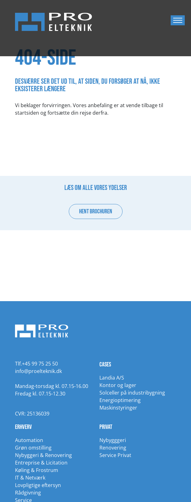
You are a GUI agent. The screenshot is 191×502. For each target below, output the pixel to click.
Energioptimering (120, 400)
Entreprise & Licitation (41, 462)
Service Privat (115, 455)
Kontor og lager (117, 385)
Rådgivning (28, 492)
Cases (105, 364)
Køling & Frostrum (36, 470)
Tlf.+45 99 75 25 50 (36, 363)
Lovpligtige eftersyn (38, 485)
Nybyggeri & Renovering (43, 455)
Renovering (112, 447)
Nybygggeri (112, 440)
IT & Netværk (30, 477)
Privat (105, 427)
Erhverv (23, 427)
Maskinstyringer (118, 407)
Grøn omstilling (33, 447)
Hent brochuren (95, 211)
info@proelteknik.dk (38, 371)
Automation (29, 440)
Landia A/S (111, 377)
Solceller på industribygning (132, 392)
